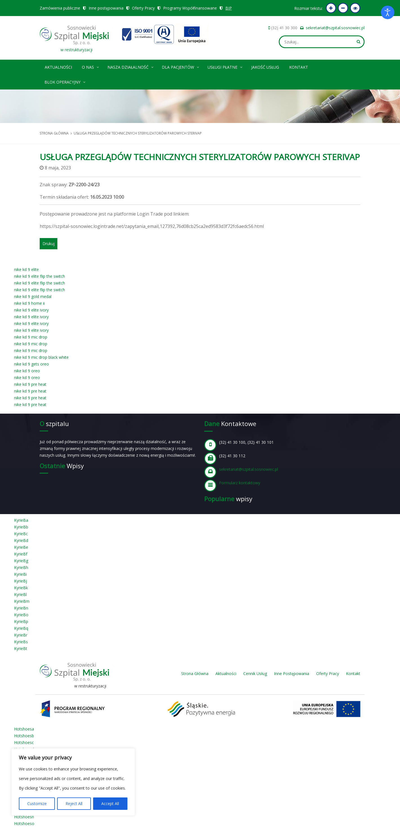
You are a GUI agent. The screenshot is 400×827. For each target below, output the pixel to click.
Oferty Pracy (143, 8)
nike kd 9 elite (26, 269)
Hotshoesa (24, 729)
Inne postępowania (106, 8)
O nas (91, 66)
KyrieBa (21, 520)
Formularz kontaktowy (239, 482)
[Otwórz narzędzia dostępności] (387, 12)
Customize (37, 803)
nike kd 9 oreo (27, 370)
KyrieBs (21, 641)
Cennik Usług (255, 673)
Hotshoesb (24, 735)
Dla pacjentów (181, 66)
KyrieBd (21, 540)
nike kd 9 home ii (29, 303)
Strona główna (54, 133)
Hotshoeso (24, 823)
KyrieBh (21, 567)
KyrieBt (20, 648)
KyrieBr (20, 635)
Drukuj (48, 243)
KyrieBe (21, 547)
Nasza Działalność (130, 66)
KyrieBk (21, 587)
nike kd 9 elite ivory (31, 310)
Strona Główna (194, 673)
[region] (73, 782)
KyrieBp (21, 621)
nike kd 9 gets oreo (31, 364)
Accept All (110, 803)
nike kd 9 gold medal (32, 296)
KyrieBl (20, 594)
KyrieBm (22, 601)
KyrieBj (20, 581)
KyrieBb (21, 527)
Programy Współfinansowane (190, 8)
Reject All (74, 803)
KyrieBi (20, 574)
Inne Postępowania (291, 673)
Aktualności (58, 67)
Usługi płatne (225, 66)
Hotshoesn (24, 816)
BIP (229, 8)
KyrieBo (21, 614)
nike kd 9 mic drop (30, 337)
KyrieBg (21, 560)
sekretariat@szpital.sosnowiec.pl (335, 27)
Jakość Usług (265, 67)
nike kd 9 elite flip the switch (39, 276)
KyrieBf (20, 554)
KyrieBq (21, 628)
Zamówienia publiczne (60, 8)
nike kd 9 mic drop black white (41, 357)
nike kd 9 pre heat (30, 384)
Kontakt (298, 67)
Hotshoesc (24, 742)
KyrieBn (21, 608)
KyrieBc (21, 533)
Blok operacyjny (65, 81)
